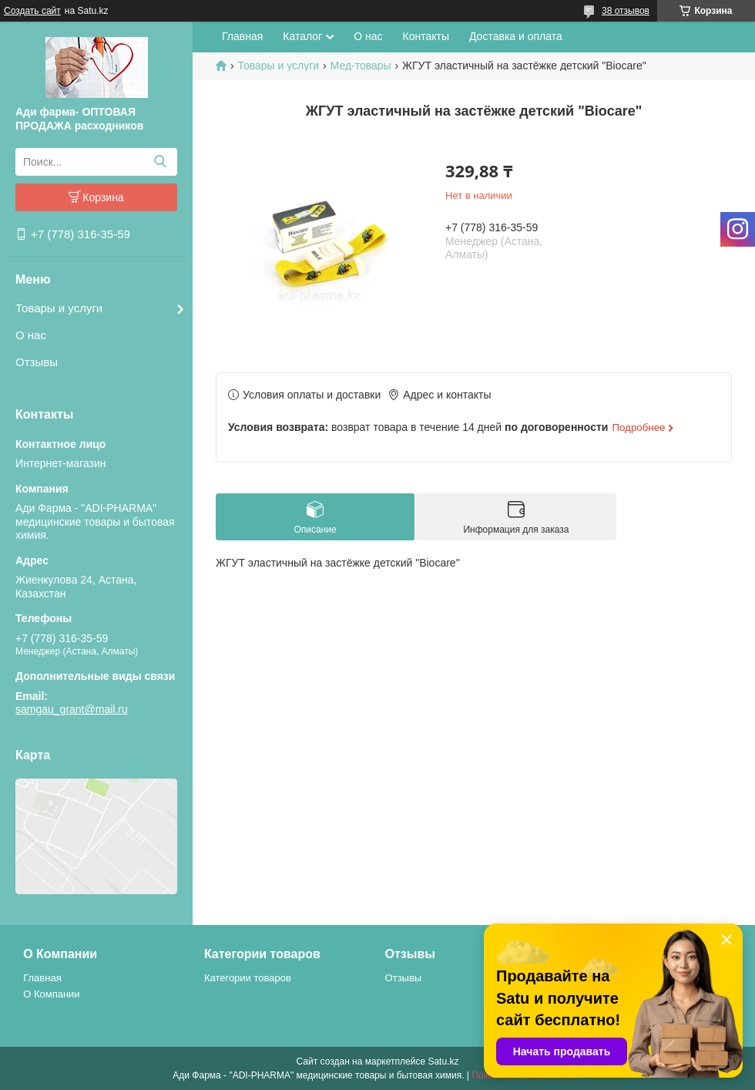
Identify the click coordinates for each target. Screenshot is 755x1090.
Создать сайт (32, 10)
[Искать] (160, 162)
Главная (242, 36)
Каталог (302, 36)
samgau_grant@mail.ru (71, 709)
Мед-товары (361, 65)
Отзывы (36, 361)
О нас (30, 334)
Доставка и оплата (515, 36)
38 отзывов (625, 10)
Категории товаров (247, 978)
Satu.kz (443, 1061)
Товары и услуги (58, 308)
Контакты (426, 36)
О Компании (51, 994)
